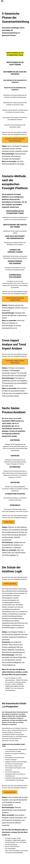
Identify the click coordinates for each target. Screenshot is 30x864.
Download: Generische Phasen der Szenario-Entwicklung (15, 140)
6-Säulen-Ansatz (8, 522)
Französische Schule (10, 792)
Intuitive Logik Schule (10, 583)
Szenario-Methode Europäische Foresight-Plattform (15, 299)
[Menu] (2, 1)
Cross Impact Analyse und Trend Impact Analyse (15, 362)
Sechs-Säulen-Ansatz (11, 418)
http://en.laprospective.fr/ (12, 846)
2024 (11, 197)
